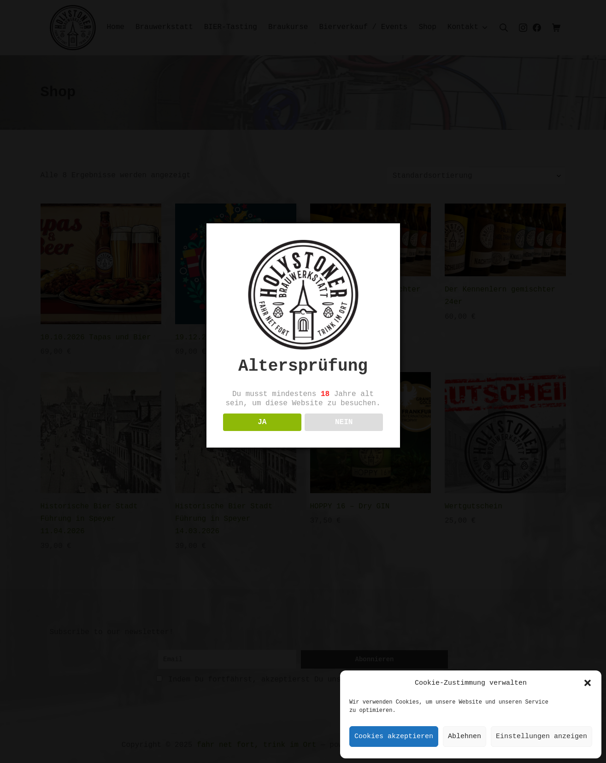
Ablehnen (464, 736)
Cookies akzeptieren (393, 736)
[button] (587, 682)
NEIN (344, 434)
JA (262, 434)
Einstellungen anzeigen (541, 736)
